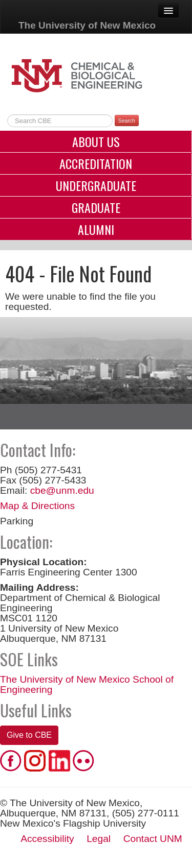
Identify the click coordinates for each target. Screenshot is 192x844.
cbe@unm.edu (62, 490)
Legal (99, 838)
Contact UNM (152, 838)
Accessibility (47, 838)
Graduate (96, 207)
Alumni (96, 229)
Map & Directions (37, 505)
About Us (96, 141)
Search (126, 120)
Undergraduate (96, 185)
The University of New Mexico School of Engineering (87, 684)
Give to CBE (29, 735)
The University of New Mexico (87, 25)
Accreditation (95, 163)
